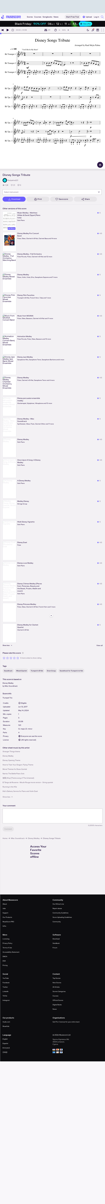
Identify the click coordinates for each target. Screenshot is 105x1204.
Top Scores (56, 978)
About (5, 904)
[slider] (0, 33)
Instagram (6, 1000)
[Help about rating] (22, 653)
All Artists (56, 987)
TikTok (5, 996)
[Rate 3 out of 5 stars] (10, 657)
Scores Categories (59, 991)
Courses (55, 996)
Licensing (6, 939)
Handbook (56, 943)
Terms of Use (7, 948)
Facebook (6, 983)
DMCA (5, 956)
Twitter (5, 987)
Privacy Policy (7, 943)
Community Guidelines (60, 913)
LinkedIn (5, 991)
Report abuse (57, 908)
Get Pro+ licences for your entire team (66, 1022)
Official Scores (58, 1000)
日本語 (5, 1052)
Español (5, 1043)
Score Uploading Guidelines (62, 917)
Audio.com (6, 1022)
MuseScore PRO (8, 922)
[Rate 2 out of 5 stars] (7, 657)
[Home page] (11, 17)
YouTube (6, 978)
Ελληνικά (6, 1048)
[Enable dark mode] (87, 30)
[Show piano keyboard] (92, 30)
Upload (87, 16)
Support (5, 913)
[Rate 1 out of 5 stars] (4, 657)
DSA (4, 961)
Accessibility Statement (11, 952)
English (5, 1039)
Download (56, 939)
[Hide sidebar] (51, 615)
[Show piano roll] (97, 30)
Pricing (5, 965)
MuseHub (6, 1026)
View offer (85, 24)
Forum (55, 948)
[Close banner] (99, 23)
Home (5, 838)
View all (99, 645)
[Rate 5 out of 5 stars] (17, 657)
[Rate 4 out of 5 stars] (14, 657)
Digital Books (57, 1005)
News (55, 1009)
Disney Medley (8, 683)
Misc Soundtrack (11, 686)
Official (11, 228)
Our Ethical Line (58, 904)
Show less (8, 797)
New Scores (57, 983)
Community (57, 922)
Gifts (4, 926)
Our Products (7, 917)
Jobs (4, 908)
